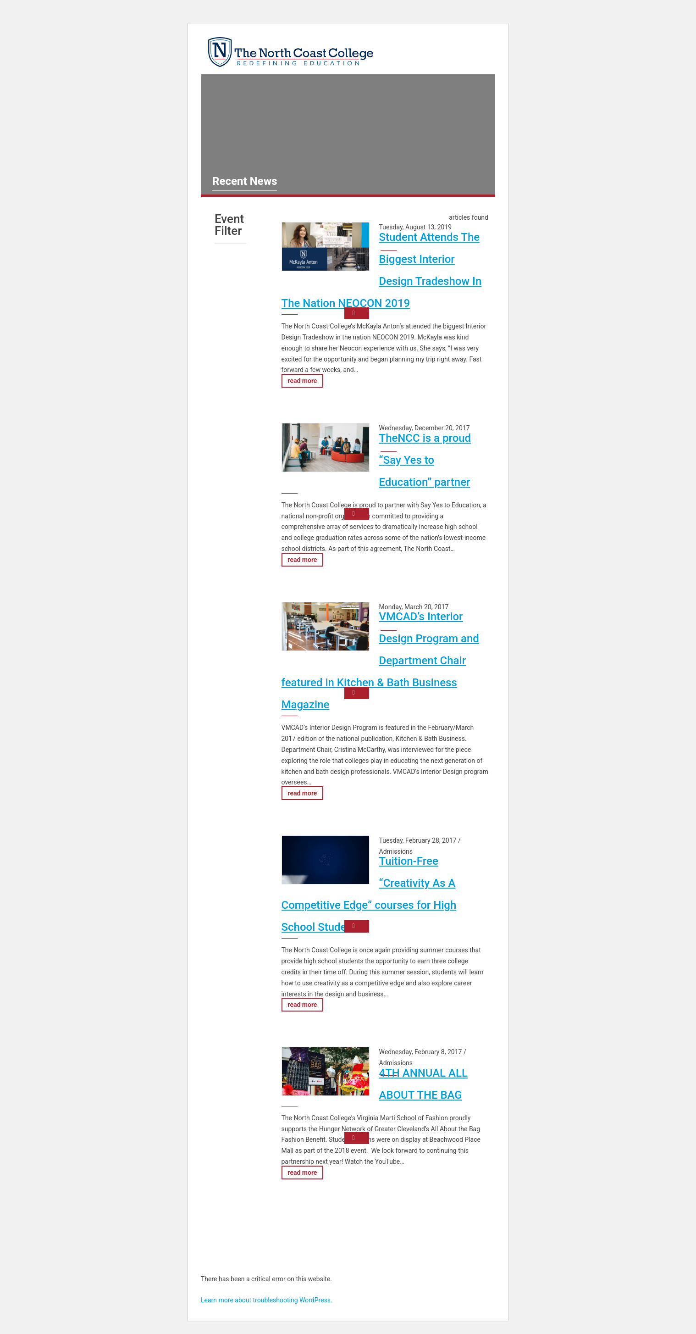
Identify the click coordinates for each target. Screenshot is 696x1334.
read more (302, 380)
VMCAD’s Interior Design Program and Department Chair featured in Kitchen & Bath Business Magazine (380, 660)
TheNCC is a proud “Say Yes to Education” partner (425, 460)
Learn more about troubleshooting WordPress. (266, 1300)
